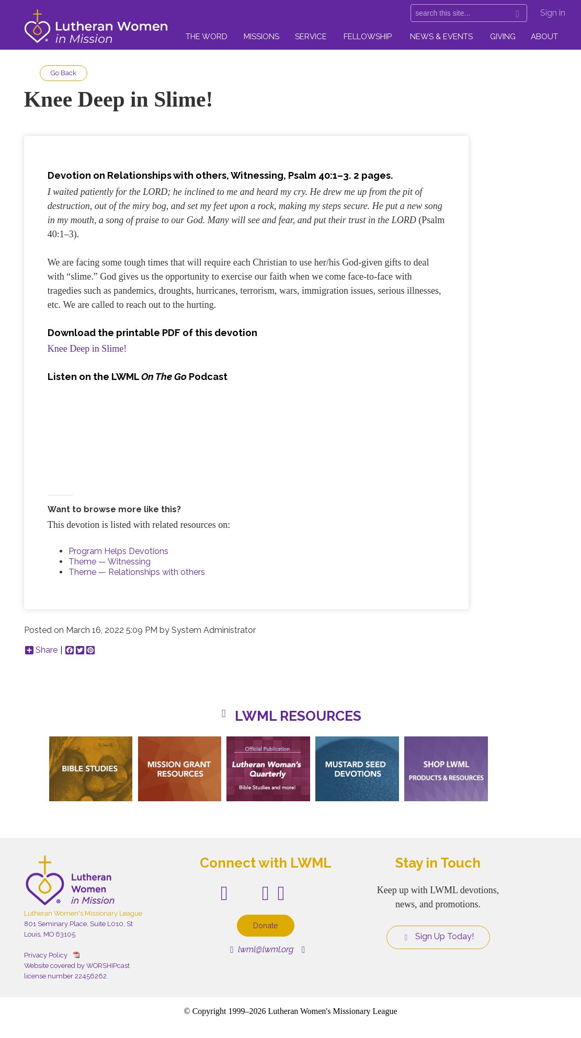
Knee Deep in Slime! (87, 348)
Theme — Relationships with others (137, 572)
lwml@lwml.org (261, 949)
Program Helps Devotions (118, 551)
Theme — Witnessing (110, 562)
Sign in (552, 13)
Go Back (63, 73)
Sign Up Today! (438, 936)
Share (41, 650)
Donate (265, 925)
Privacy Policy (45, 955)
